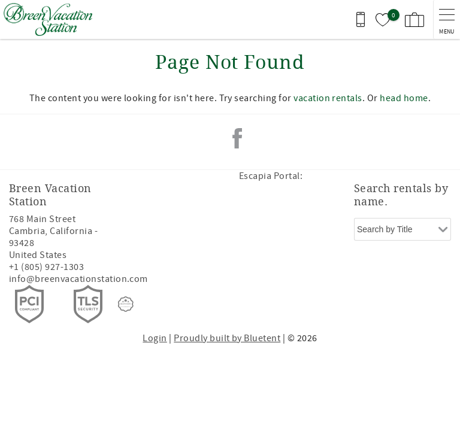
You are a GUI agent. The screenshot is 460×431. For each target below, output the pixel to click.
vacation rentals (327, 98)
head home (404, 98)
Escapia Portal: (270, 176)
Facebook (237, 138)
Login (155, 338)
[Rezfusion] (125, 304)
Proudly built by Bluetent (227, 338)
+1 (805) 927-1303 (46, 267)
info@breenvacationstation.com (78, 279)
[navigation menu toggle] (446, 19)
